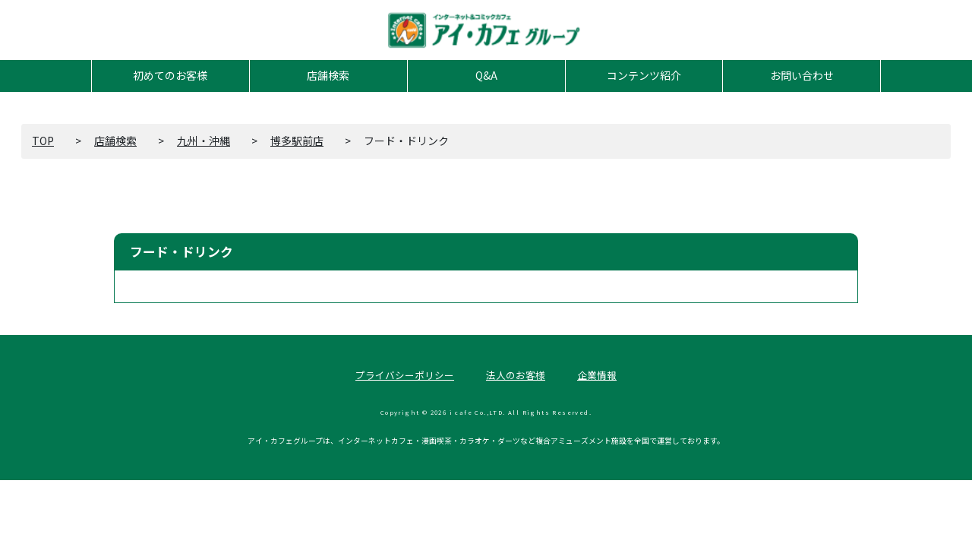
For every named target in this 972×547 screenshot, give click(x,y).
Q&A (486, 75)
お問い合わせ (802, 75)
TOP (43, 140)
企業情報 (597, 375)
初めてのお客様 (170, 75)
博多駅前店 (296, 140)
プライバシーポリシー (404, 375)
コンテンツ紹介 (644, 75)
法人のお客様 (515, 375)
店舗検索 (328, 75)
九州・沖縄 (203, 140)
